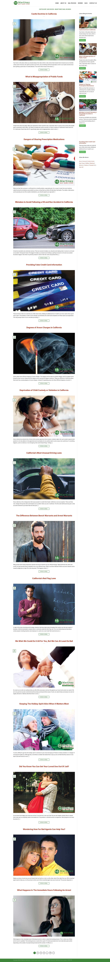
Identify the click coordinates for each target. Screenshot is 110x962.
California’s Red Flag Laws (44, 578)
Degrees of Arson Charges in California (44, 327)
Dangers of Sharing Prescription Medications (44, 139)
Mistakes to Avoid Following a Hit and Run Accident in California (44, 202)
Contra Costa (90, 161)
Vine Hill (81, 167)
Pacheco (86, 165)
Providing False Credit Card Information (44, 265)
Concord (84, 161)
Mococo (81, 165)
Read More (82, 40)
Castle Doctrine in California (44, 14)
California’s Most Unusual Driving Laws (44, 453)
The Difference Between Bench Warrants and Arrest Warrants (44, 516)
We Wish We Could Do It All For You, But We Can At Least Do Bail (44, 641)
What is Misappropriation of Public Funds (44, 77)
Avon (80, 161)
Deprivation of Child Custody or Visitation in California (44, 390)
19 (50, 952)
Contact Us (93, 3)
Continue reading (44, 69)
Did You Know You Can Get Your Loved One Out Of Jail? (44, 766)
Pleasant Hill (92, 165)
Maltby (87, 163)
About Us (63, 3)
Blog (86, 3)
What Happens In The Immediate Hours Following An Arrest (44, 890)
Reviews (80, 3)
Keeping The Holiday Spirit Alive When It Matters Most (44, 704)
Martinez (92, 163)
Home (57, 3)
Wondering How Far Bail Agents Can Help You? (44, 829)
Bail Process (72, 3)
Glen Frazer (82, 163)
